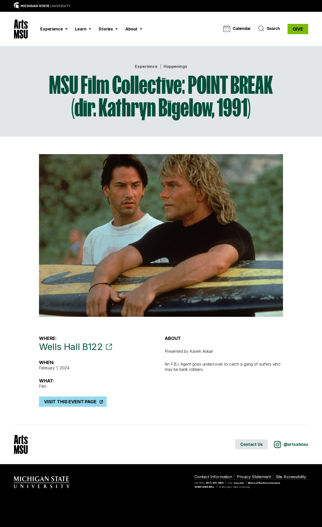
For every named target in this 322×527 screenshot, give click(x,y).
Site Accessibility (290, 476)
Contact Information (213, 476)
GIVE (298, 29)
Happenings (175, 66)
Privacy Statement (254, 476)
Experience (146, 66)
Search (269, 29)
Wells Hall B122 (71, 346)
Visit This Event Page (70, 401)
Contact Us (251, 444)
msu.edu (239, 482)
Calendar (237, 28)
